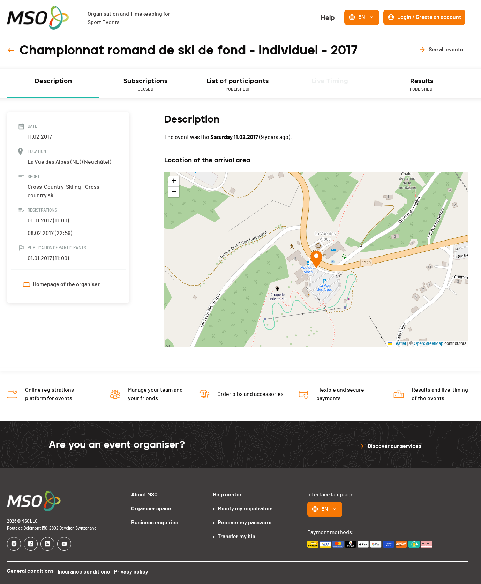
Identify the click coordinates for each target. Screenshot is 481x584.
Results (422, 85)
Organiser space (151, 508)
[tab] (53, 83)
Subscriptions (145, 85)
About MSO (144, 494)
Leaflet (397, 343)
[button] (316, 259)
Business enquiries (154, 522)
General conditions (30, 571)
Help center (227, 494)
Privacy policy (134, 571)
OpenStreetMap (428, 343)
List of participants (237, 85)
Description (53, 81)
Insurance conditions (85, 571)
